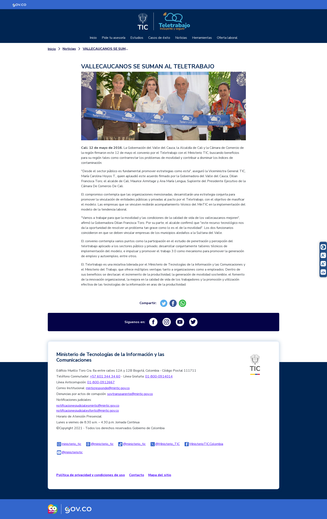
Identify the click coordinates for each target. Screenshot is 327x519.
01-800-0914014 (159, 376)
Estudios (136, 37)
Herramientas (202, 37)
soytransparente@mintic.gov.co (130, 394)
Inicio (93, 37)
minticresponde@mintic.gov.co (108, 388)
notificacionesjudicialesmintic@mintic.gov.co (87, 405)
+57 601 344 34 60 (105, 376)
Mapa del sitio (159, 475)
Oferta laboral (227, 37)
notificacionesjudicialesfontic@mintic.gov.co (87, 410)
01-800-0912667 (101, 382)
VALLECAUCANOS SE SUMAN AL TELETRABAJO (105, 48)
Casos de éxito (159, 37)
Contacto (136, 475)
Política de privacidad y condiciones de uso (90, 475)
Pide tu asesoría (113, 37)
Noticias (181, 37)
